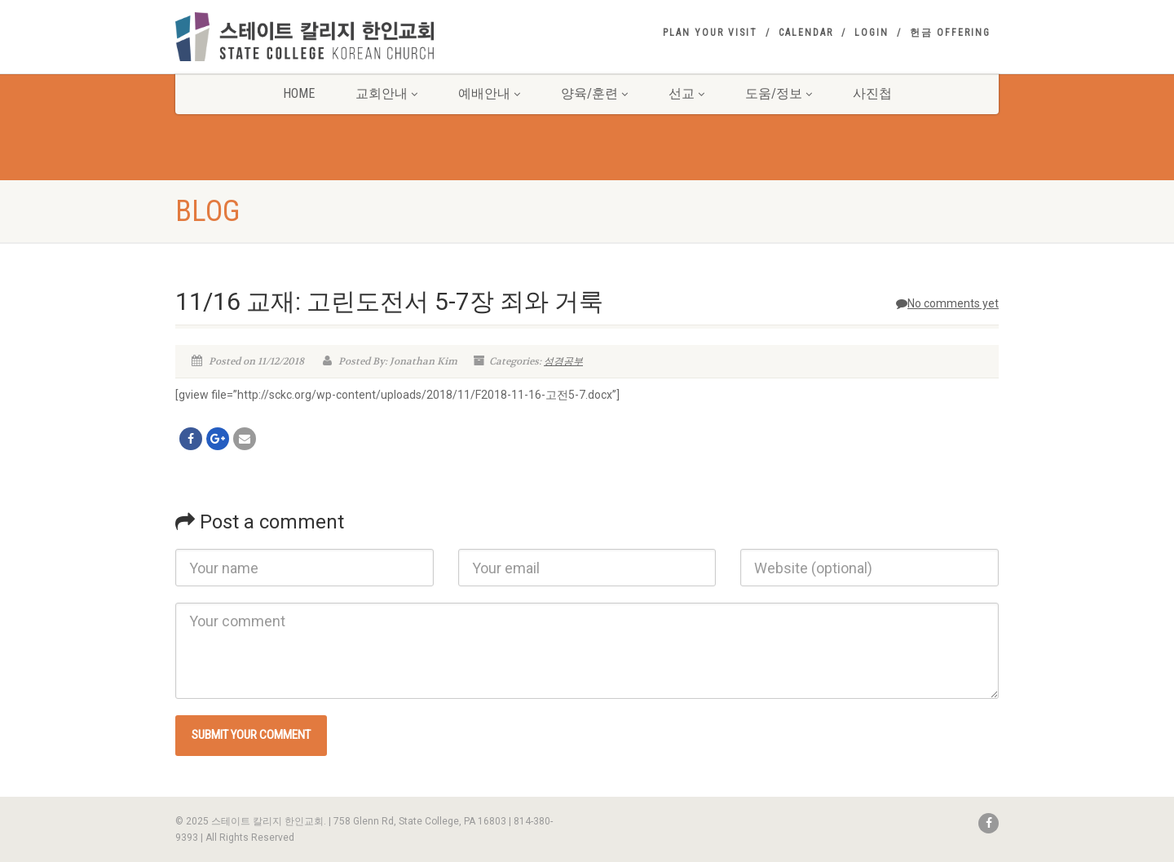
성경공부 (563, 361)
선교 (686, 93)
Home (299, 93)
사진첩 (872, 93)
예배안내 (489, 93)
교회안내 (386, 93)
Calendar (806, 32)
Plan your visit (710, 32)
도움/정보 (778, 93)
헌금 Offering (950, 32)
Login (871, 32)
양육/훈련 (594, 93)
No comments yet (947, 303)
